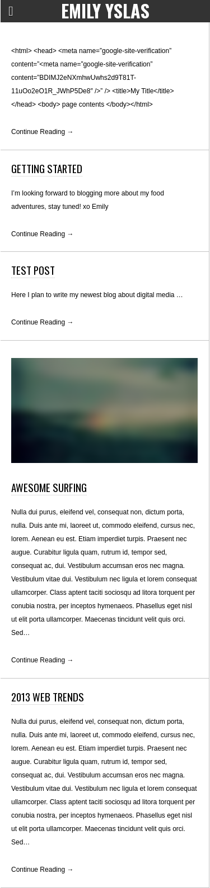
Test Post (33, 270)
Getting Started (46, 168)
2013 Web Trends (47, 696)
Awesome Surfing (49, 487)
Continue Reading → (42, 132)
